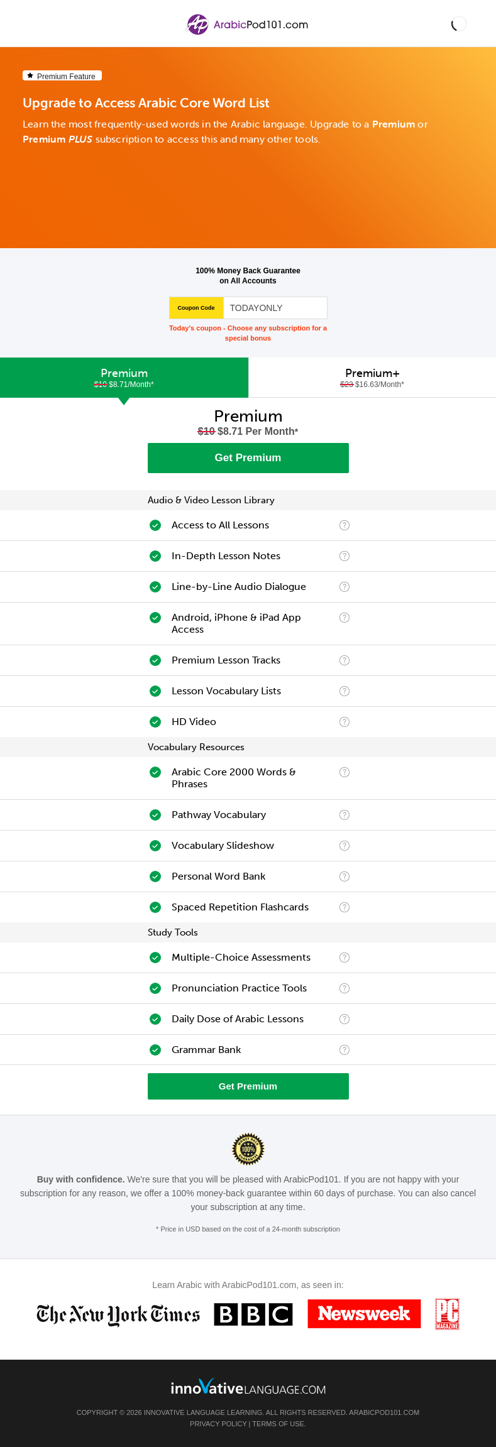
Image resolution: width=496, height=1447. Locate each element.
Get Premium (248, 458)
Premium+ (373, 377)
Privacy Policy (218, 1424)
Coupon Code (196, 308)
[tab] (124, 378)
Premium (124, 377)
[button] (459, 23)
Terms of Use (278, 1424)
